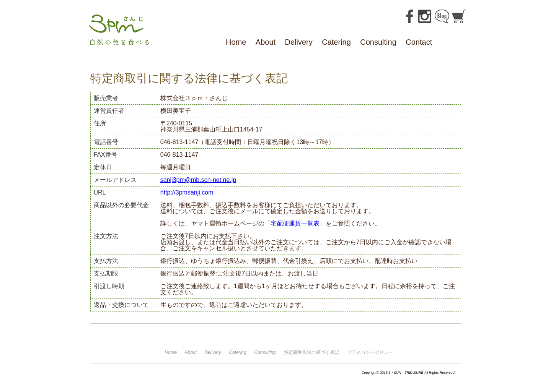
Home (236, 42)
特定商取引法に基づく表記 (311, 352)
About (266, 42)
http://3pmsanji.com (187, 192)
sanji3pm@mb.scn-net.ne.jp (198, 180)
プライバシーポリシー (370, 352)
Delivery (299, 42)
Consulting (378, 42)
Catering (336, 42)
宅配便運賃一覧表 (295, 223)
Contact (419, 42)
